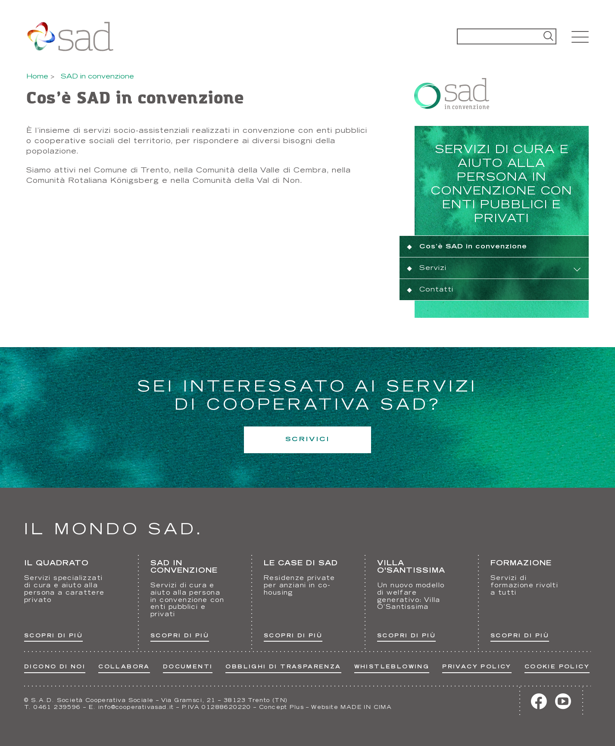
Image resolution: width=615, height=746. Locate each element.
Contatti (436, 290)
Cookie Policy (557, 667)
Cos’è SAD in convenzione (473, 247)
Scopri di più (53, 636)
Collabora (124, 667)
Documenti (188, 667)
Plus (296, 707)
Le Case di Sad (301, 563)
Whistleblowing (392, 667)
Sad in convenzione (184, 567)
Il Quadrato (56, 563)
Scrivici (307, 439)
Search (548, 36)
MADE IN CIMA (366, 707)
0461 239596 (57, 707)
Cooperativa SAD (69, 36)
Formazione (521, 563)
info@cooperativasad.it (136, 707)
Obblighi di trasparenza (283, 667)
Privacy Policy (477, 667)
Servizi (432, 268)
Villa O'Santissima (411, 567)
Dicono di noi (54, 667)
